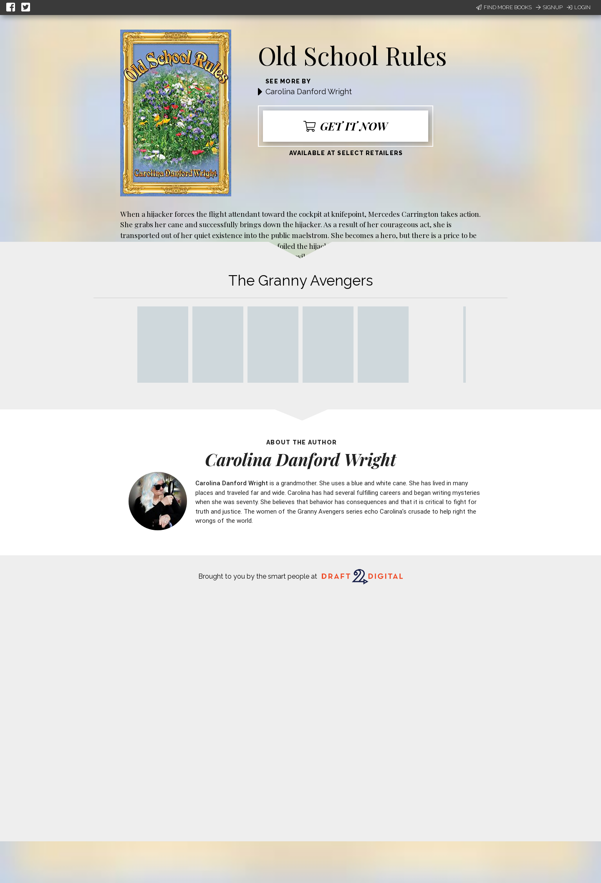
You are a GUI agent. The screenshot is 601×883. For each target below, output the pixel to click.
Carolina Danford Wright (308, 91)
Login (579, 7)
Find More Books (504, 7)
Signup (549, 7)
